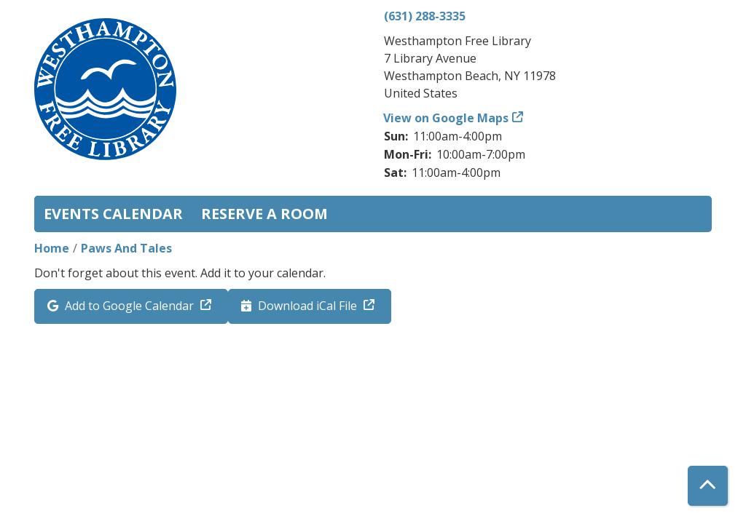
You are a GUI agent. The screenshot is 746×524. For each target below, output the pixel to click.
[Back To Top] (708, 486)
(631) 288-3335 (425, 16)
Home (51, 248)
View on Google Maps (446, 118)
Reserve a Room (264, 213)
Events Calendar (113, 213)
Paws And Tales (126, 248)
